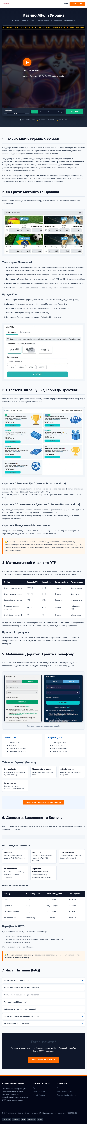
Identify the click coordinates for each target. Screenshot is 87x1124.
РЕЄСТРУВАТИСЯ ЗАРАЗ (43, 1060)
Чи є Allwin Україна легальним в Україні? (21, 988)
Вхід (66, 4)
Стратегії (36, 1088)
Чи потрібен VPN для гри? (15, 1002)
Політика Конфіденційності (66, 1095)
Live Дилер (58, 112)
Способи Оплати (39, 1095)
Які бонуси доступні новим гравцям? (20, 1009)
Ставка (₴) (8, 111)
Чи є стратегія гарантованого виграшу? (21, 1016)
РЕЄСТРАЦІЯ (77, 4)
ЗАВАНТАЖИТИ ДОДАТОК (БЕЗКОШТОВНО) (43, 802)
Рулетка (42, 112)
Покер (50, 112)
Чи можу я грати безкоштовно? (17, 980)
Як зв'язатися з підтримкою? (17, 1023)
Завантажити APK (39, 1091)
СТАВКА (74, 112)
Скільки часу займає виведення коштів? (21, 995)
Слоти (35, 112)
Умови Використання (64, 1091)
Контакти (60, 1088)
